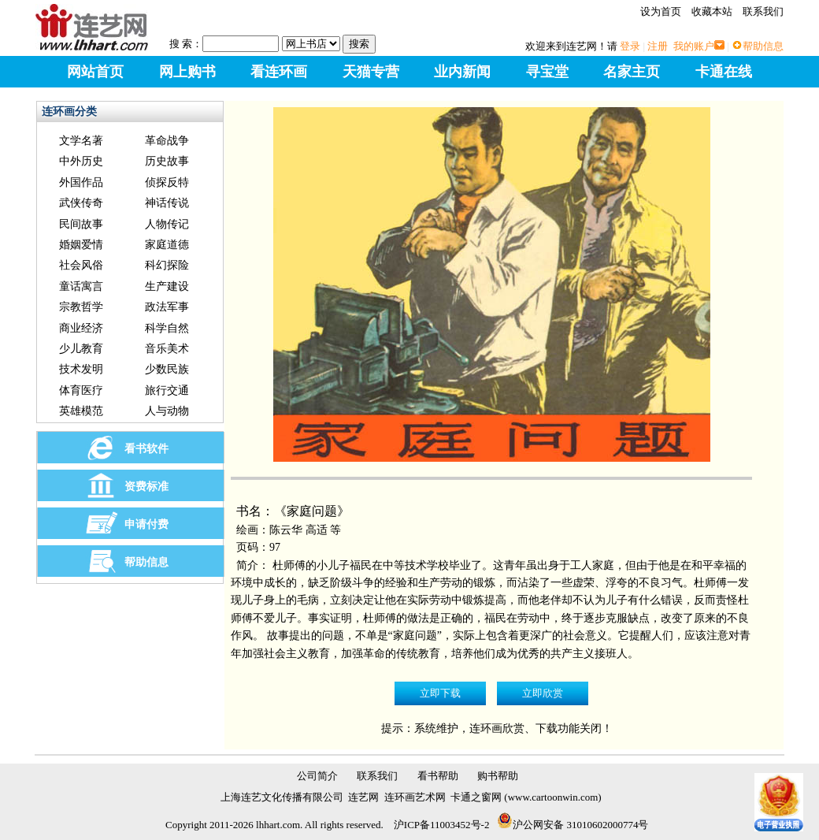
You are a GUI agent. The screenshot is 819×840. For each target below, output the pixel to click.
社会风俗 (81, 265)
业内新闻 (462, 72)
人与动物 (167, 411)
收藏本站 (711, 11)
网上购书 (187, 72)
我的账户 (693, 46)
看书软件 (146, 449)
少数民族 (167, 369)
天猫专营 (371, 72)
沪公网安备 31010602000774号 (572, 825)
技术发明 (81, 369)
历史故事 (167, 161)
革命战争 (167, 141)
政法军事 (167, 307)
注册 (657, 46)
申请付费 (146, 524)
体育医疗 (81, 390)
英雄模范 (81, 411)
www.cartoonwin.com (553, 797)
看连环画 (278, 72)
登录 (630, 46)
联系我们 (763, 11)
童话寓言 (81, 286)
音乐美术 (167, 349)
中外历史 (81, 161)
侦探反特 (167, 182)
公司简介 (317, 776)
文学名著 (81, 141)
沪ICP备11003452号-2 (442, 825)
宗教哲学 (81, 307)
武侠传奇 (81, 203)
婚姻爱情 (81, 245)
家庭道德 (167, 245)
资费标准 (146, 486)
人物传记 (167, 224)
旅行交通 (167, 390)
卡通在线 (723, 72)
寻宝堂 (547, 72)
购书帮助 (497, 776)
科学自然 (167, 328)
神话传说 (167, 203)
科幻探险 (167, 265)
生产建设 (167, 286)
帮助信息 (763, 46)
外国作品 (81, 182)
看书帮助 (437, 776)
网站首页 (95, 72)
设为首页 (660, 11)
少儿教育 (81, 349)
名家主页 (631, 72)
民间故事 (81, 224)
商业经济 (81, 328)
